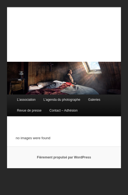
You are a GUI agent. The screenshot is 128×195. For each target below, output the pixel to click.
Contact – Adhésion (58, 107)
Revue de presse (23, 107)
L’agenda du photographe (56, 96)
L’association (20, 96)
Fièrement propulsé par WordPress (64, 154)
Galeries (88, 96)
